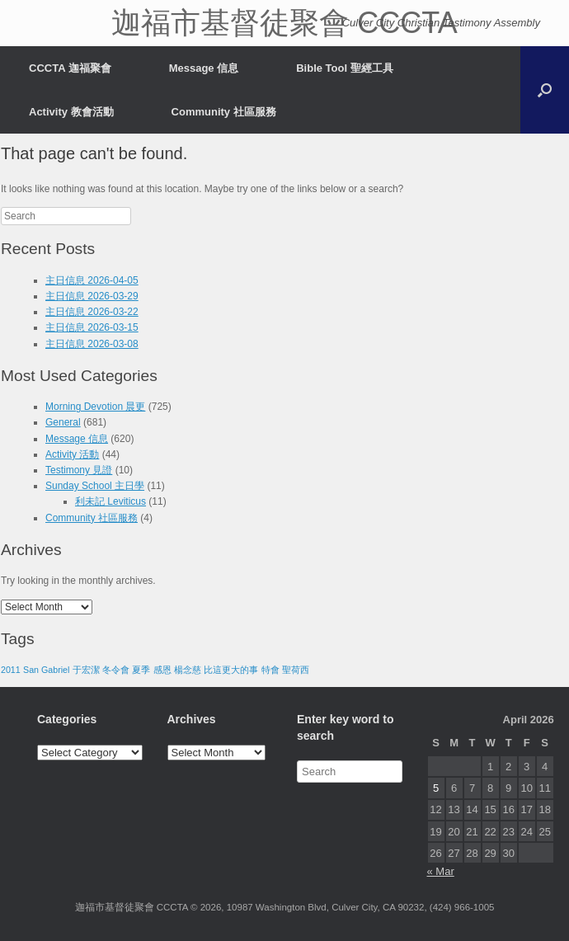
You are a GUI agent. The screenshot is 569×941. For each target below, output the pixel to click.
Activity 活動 (72, 454)
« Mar (440, 871)
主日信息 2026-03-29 (92, 296)
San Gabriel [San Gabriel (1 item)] (46, 670)
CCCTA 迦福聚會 (70, 68)
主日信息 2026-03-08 (92, 344)
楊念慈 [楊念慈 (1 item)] (187, 670)
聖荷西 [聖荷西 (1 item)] (295, 670)
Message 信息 (204, 68)
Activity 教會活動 (71, 112)
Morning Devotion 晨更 (95, 406)
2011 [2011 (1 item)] (11, 670)
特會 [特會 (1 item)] (270, 670)
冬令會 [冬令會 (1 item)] (115, 670)
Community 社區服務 (224, 112)
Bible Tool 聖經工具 (344, 68)
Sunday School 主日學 (94, 486)
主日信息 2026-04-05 (92, 280)
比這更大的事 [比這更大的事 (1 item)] (231, 670)
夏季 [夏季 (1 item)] (141, 670)
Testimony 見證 (78, 470)
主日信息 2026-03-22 (92, 312)
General (63, 422)
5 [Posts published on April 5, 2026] (436, 788)
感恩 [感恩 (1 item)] (162, 670)
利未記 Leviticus (110, 501)
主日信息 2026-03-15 (92, 327)
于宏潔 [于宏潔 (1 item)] (86, 670)
